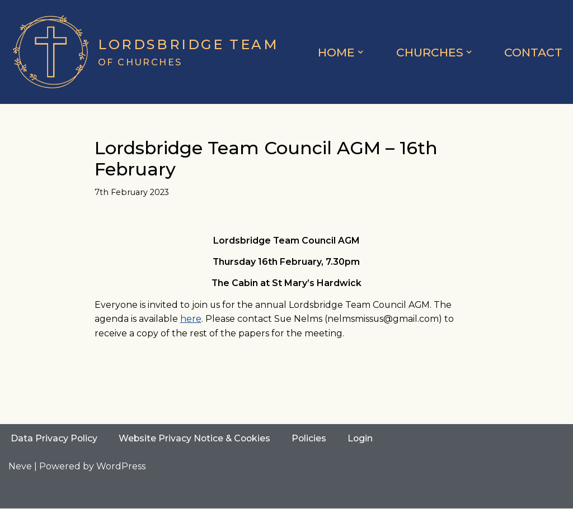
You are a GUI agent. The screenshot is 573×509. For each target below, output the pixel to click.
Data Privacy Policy (54, 439)
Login (364, 439)
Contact (533, 52)
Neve (20, 467)
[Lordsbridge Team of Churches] (143, 52)
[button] (360, 52)
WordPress (120, 467)
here (190, 319)
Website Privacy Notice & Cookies (196, 439)
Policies (312, 439)
